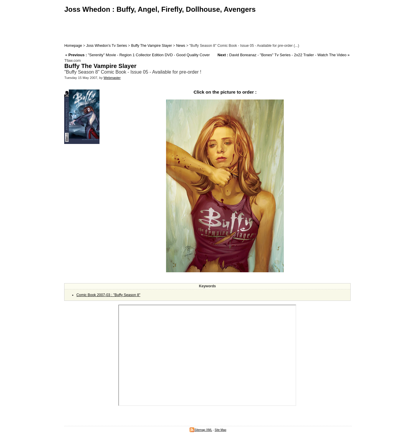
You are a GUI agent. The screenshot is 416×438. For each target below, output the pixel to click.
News (180, 46)
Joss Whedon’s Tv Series (106, 46)
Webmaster (112, 77)
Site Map (220, 430)
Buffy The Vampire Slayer (151, 46)
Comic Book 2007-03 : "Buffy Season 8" (108, 295)
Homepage (73, 46)
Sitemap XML (201, 430)
